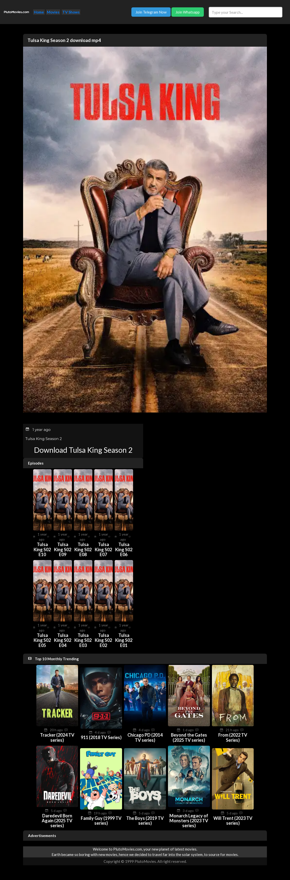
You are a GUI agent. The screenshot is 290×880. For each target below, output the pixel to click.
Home (39, 12)
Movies (53, 12)
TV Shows (71, 12)
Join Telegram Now (151, 12)
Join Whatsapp (188, 12)
